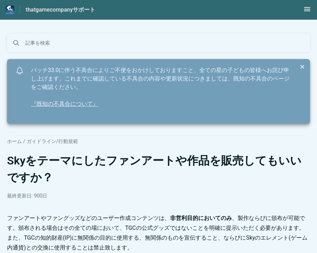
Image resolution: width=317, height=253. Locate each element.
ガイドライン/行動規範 (52, 141)
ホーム (14, 141)
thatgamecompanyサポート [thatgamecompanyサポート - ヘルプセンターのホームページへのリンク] (60, 9)
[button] (307, 11)
